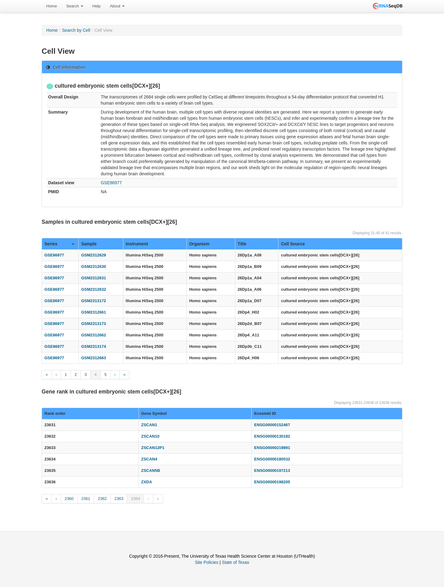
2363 (118, 498)
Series (59, 243)
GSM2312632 (93, 289)
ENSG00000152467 (272, 425)
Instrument (137, 243)
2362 (102, 498)
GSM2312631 (93, 278)
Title (242, 243)
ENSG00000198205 (272, 482)
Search (74, 6)
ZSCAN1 (149, 425)
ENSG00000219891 (272, 447)
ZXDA (146, 482)
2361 (85, 498)
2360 (69, 498)
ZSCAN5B (150, 470)
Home (51, 6)
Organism (199, 243)
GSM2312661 (93, 312)
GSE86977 (111, 182)
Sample (89, 243)
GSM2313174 (93, 346)
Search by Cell (76, 30)
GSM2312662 (93, 335)
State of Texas (235, 562)
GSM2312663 (93, 358)
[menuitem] (52, 6)
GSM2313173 (93, 323)
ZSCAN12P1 (152, 447)
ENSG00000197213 (272, 470)
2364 (135, 498)
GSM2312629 (93, 255)
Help (96, 6)
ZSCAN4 (149, 459)
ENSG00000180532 (272, 459)
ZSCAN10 (150, 436)
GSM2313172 (93, 300)
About (117, 6)
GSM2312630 (93, 266)
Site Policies (206, 562)
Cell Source (293, 243)
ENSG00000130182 (272, 436)
